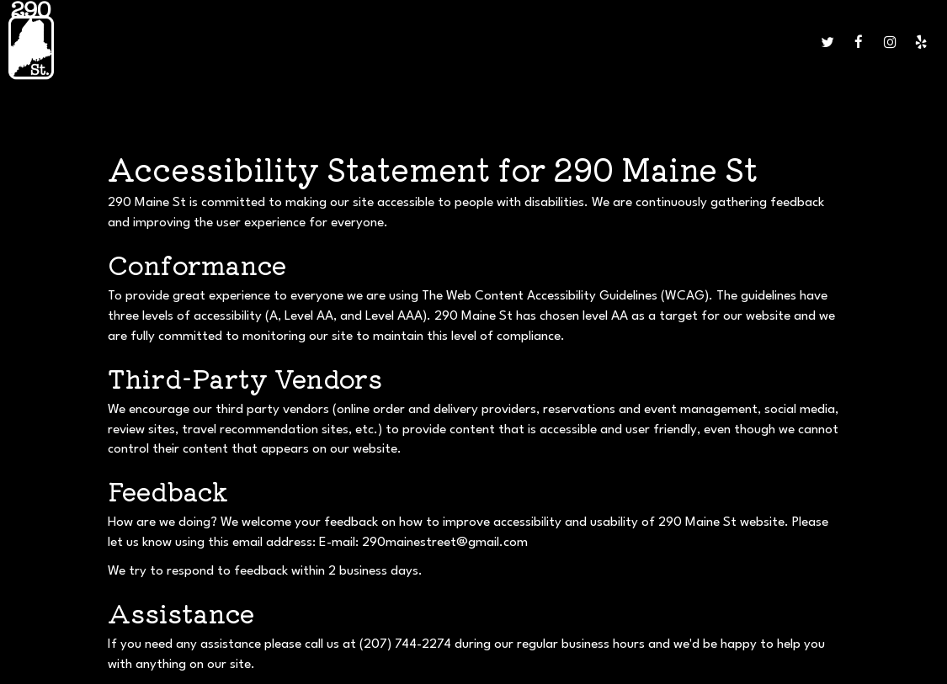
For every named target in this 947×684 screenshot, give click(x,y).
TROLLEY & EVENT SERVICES (702, 42)
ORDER (607, 42)
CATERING (368, 42)
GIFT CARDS (521, 42)
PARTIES (466, 42)
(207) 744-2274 (405, 644)
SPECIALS (313, 42)
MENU (227, 42)
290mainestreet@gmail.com (445, 542)
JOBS (570, 42)
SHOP (792, 42)
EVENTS (420, 42)
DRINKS (266, 42)
